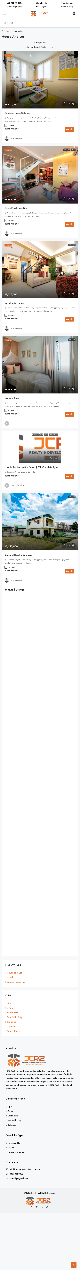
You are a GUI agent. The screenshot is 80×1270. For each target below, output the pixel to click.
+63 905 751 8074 (15, 3)
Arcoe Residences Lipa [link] (15, 208)
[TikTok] (48, 1209)
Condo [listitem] (9, 979)
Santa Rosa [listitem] (11, 1014)
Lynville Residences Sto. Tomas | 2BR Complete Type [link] (31, 467)
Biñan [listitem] (9, 1010)
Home (7, 31)
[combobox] (43, 47)
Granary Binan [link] (11, 398)
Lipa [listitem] (8, 1005)
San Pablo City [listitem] (13, 1019)
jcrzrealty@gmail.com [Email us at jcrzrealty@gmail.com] (18, 1180)
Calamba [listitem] (10, 1023)
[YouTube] (42, 1209)
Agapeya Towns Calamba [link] (17, 113)
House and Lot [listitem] (13, 974)
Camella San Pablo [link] (14, 303)
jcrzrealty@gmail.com (14, 6)
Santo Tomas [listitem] (12, 1033)
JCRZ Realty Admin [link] (17, 485)
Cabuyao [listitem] (10, 1028)
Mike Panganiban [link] (17, 138)
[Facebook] (32, 1209)
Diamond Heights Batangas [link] (18, 555)
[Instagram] (37, 1209)
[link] (40, 80)
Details (69, 129)
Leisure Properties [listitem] (15, 984)
